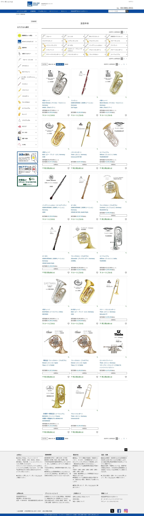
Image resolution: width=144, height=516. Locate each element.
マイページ (53, 11)
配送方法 (75, 454)
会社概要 (20, 511)
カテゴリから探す (22, 11)
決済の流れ (76, 499)
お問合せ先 (20, 493)
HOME (17, 14)
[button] (126, 32)
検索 (127, 11)
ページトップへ (125, 449)
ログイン (131, 1)
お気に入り (42, 11)
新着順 (66, 64)
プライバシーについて (51, 493)
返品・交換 (104, 454)
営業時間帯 (48, 454)
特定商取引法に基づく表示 (33, 511)
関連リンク (104, 493)
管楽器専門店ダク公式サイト (79, 11)
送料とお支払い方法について (81, 496)
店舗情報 (33, 11)
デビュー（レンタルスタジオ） (110, 501)
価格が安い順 (51, 64)
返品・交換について (78, 501)
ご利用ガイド (77, 493)
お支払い (19, 454)
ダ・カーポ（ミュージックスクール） (112, 499)
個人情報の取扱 (47, 511)
